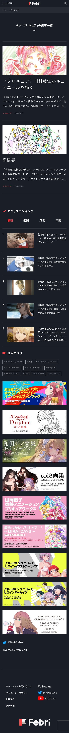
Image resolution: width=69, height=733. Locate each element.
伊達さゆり (51, 368)
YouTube (50, 698)
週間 (26, 220)
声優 (30, 362)
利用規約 (10, 699)
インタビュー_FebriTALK (47, 362)
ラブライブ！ (55, 373)
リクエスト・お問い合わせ (19, 686)
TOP (4, 10)
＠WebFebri (50, 692)
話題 (26, 373)
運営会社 (10, 705)
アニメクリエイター (12, 368)
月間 (42, 220)
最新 (10, 220)
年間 (58, 220)
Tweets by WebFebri (14, 650)
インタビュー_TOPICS (13, 362)
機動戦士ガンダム (12, 373)
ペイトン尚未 (39, 373)
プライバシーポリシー (16, 692)
